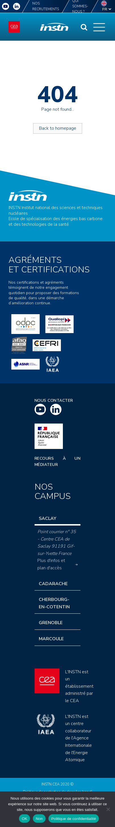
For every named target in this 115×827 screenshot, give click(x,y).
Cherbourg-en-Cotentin (54, 603)
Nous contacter (54, 400)
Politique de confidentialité (73, 819)
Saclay (47, 518)
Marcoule (51, 639)
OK (24, 819)
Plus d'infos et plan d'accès (57, 564)
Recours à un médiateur (57, 461)
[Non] (108, 809)
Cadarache (53, 584)
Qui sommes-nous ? (80, 6)
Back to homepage (57, 128)
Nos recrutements (45, 6)
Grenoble (51, 623)
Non (39, 819)
